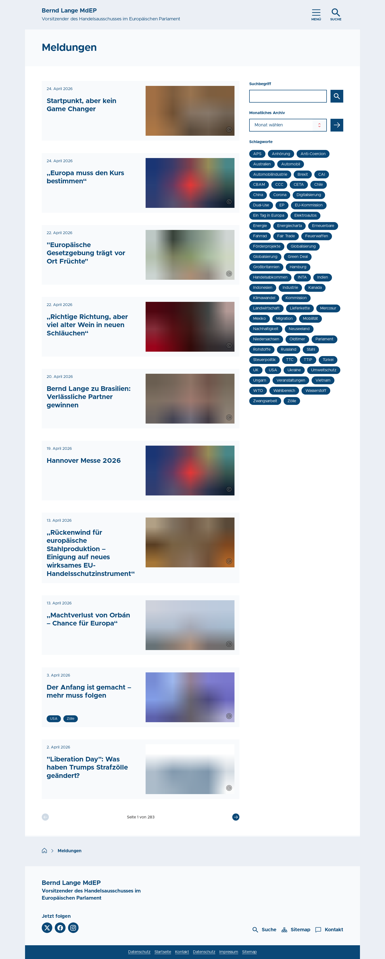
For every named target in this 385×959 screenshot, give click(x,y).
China (258, 195)
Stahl (311, 349)
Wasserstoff (315, 391)
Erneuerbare (323, 226)
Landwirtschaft (266, 308)
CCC (279, 184)
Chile (318, 184)
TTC (289, 360)
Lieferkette (300, 308)
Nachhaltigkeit (265, 329)
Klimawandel (264, 298)
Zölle (292, 401)
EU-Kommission (309, 205)
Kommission (296, 298)
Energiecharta (289, 226)
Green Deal (297, 257)
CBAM (259, 184)
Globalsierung (265, 257)
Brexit (303, 174)
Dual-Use (261, 205)
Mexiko (259, 318)
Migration (284, 318)
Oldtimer (297, 339)
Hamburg (298, 267)
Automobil (290, 164)
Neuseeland (299, 329)
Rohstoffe (262, 349)
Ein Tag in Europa (268, 215)
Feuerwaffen (316, 236)
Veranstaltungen (290, 380)
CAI (321, 174)
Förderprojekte (266, 246)
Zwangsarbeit (265, 401)
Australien (262, 164)
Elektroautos (305, 215)
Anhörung (281, 154)
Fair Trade (286, 236)
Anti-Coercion (313, 154)
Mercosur (328, 308)
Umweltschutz (323, 370)
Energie (260, 226)
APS (257, 154)
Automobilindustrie (270, 174)
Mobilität (310, 318)
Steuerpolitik (264, 360)
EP (282, 205)
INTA (302, 277)
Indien (322, 277)
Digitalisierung (309, 195)
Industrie (290, 288)
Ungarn (259, 380)
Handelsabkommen (270, 277)
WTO (258, 391)
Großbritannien (266, 267)
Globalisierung (303, 246)
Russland (288, 349)
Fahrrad (260, 236)
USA (273, 370)
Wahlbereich (284, 391)
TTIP (308, 360)
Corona (279, 195)
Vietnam (323, 380)
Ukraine (294, 370)
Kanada (315, 288)
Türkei (328, 360)
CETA (299, 184)
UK (256, 370)
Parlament (324, 339)
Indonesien (262, 288)
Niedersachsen (266, 339)
